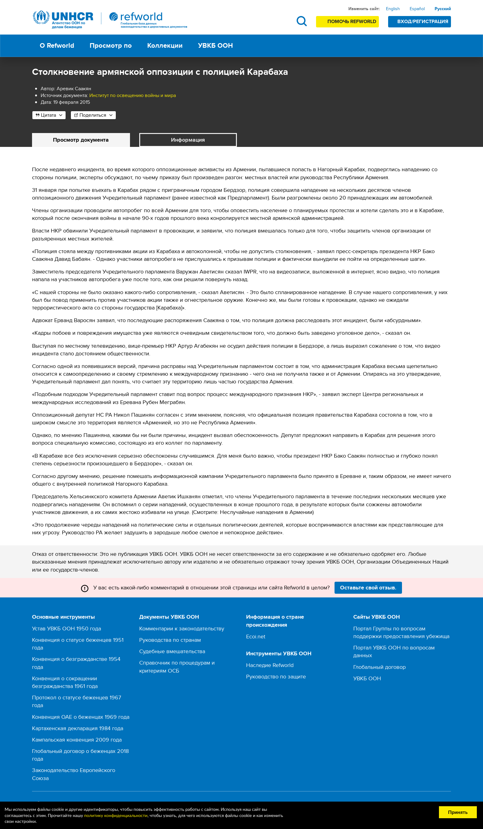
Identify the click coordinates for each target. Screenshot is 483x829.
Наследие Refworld (270, 665)
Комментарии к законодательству (181, 628)
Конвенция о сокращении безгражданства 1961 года (65, 682)
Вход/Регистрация (422, 21)
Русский (443, 9)
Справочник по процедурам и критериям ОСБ (177, 666)
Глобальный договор (379, 667)
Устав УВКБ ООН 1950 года (66, 628)
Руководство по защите (276, 676)
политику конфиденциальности (116, 815)
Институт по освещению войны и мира (132, 95)
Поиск (302, 21)
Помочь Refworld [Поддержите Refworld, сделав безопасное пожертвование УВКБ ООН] (351, 21)
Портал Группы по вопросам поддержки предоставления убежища (401, 632)
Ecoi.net (255, 636)
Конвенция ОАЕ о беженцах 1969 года (80, 717)
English (393, 9)
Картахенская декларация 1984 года (77, 728)
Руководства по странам (170, 640)
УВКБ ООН (367, 678)
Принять (458, 812)
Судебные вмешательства (172, 651)
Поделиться (92, 115)
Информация (188, 140)
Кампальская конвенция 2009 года (77, 739)
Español (417, 9)
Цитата (48, 115)
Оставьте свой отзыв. (368, 588)
